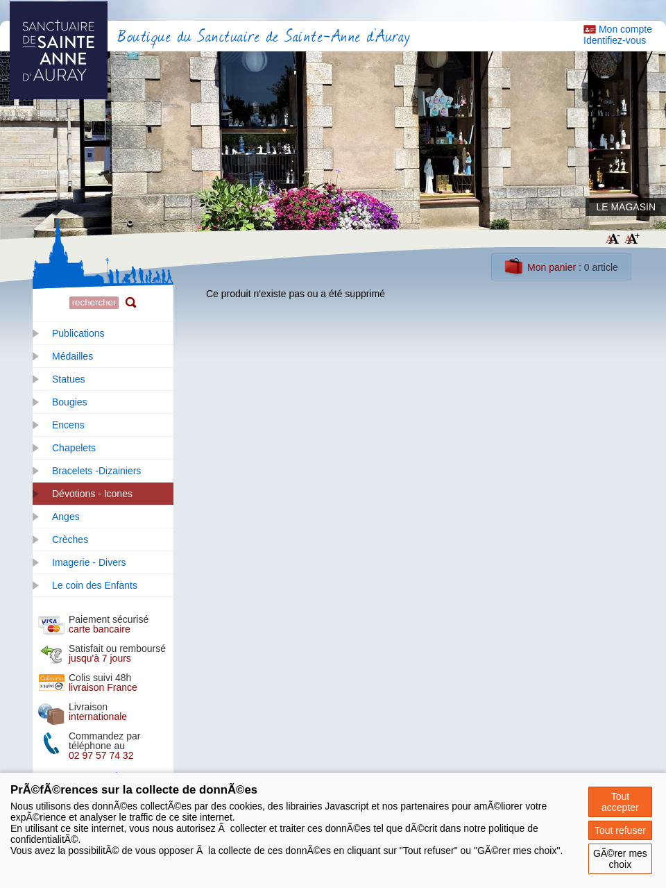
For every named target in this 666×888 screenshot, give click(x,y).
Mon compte (625, 29)
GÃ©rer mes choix (620, 859)
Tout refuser (620, 830)
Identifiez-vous (614, 40)
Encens (68, 424)
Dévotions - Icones (92, 493)
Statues (68, 379)
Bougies (69, 402)
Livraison (98, 711)
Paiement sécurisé (108, 624)
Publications (78, 333)
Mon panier (551, 267)
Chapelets (74, 447)
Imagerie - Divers (89, 562)
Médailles (72, 356)
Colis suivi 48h (103, 682)
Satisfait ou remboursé (117, 653)
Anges (66, 516)
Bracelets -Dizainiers (96, 470)
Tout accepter (620, 802)
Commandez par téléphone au (105, 745)
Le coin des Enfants (94, 585)
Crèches (70, 539)
